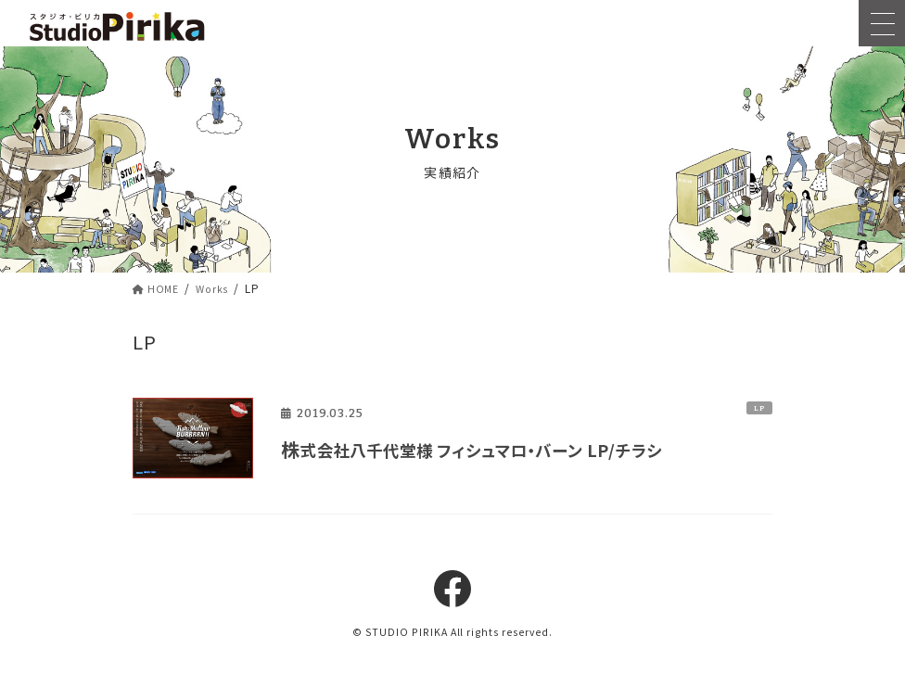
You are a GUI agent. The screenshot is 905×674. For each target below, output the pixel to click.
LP (759, 408)
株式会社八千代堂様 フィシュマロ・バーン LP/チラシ (502, 449)
